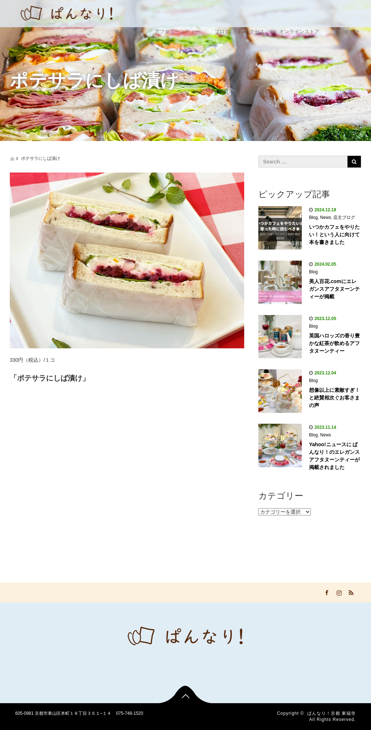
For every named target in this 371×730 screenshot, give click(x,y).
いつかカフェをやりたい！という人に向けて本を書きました (334, 234)
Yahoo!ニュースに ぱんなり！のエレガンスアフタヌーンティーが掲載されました (334, 455)
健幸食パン (127, 31)
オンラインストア (299, 31)
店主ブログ (344, 217)
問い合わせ (346, 31)
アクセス (254, 31)
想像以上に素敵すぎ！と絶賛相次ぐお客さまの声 (334, 397)
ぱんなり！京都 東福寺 (331, 713)
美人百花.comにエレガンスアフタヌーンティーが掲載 (334, 288)
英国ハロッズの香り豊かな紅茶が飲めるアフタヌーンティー (334, 343)
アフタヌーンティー (177, 31)
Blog (313, 217)
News (325, 217)
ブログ (222, 31)
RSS (350, 591)
